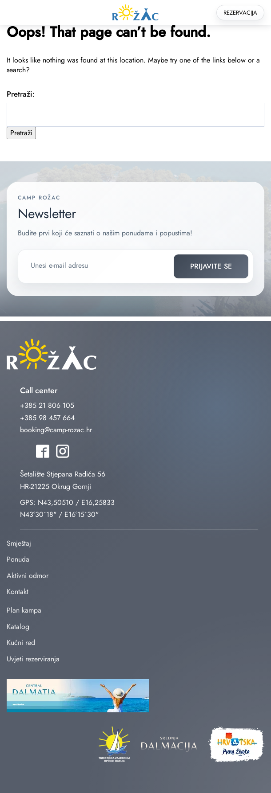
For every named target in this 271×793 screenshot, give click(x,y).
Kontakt (17, 591)
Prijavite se (211, 266)
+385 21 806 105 (47, 405)
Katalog (18, 626)
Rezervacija (240, 12)
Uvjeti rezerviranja (33, 659)
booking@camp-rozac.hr (56, 430)
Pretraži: (21, 94)
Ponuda (18, 559)
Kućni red (21, 642)
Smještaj (19, 543)
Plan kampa (24, 610)
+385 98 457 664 (47, 418)
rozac (135, 12)
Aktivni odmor (27, 575)
